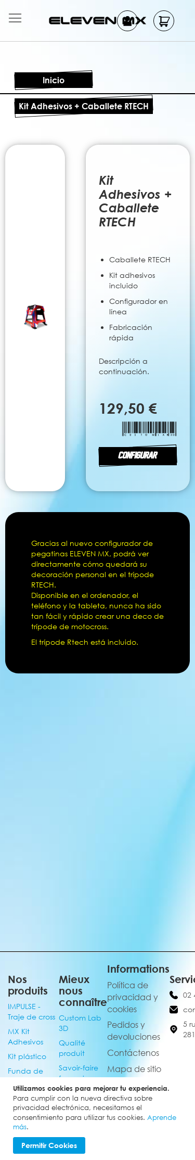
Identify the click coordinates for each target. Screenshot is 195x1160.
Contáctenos (133, 1053)
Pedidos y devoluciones (133, 1030)
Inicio (53, 80)
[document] (99, 1118)
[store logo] (98, 20)
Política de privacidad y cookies (132, 997)
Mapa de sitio (134, 1069)
